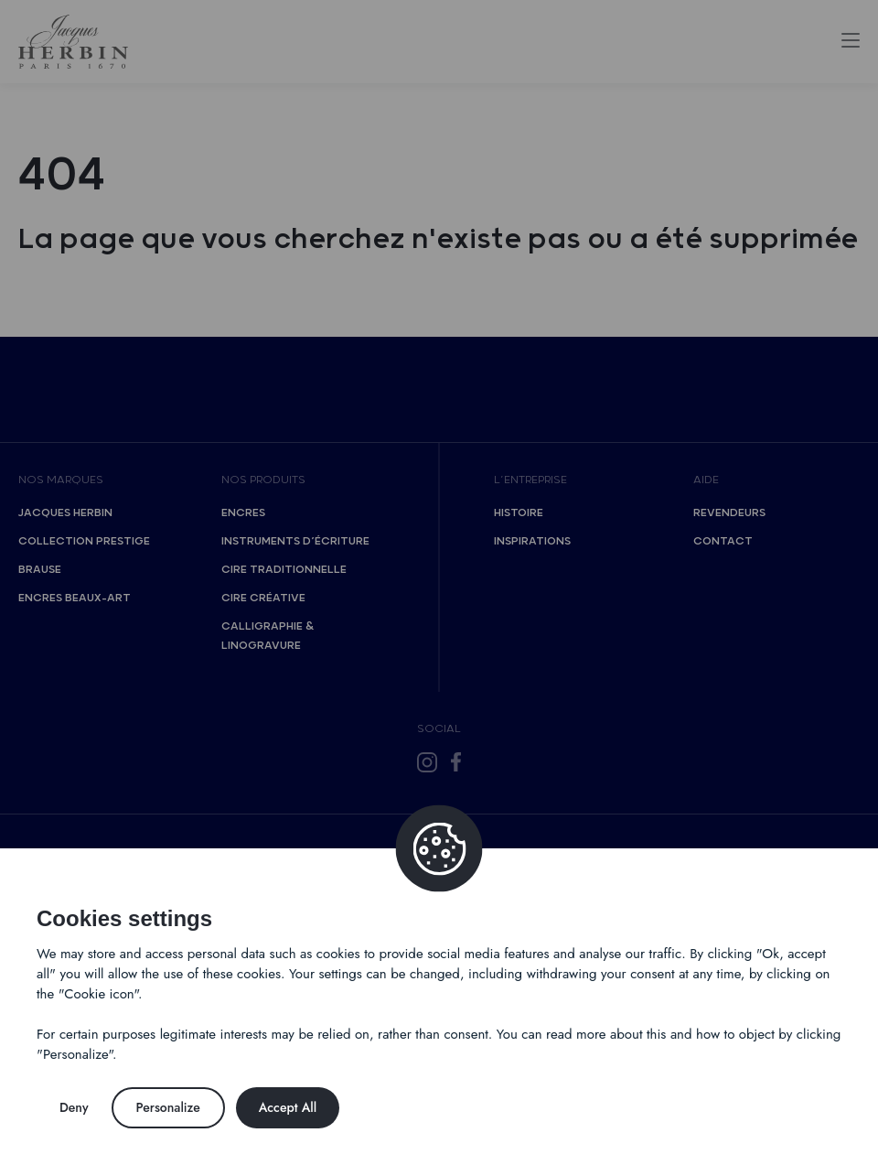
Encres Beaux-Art (74, 598)
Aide (706, 480)
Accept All (288, 1107)
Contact (723, 541)
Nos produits (263, 480)
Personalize (168, 1107)
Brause (39, 570)
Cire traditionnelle (284, 570)
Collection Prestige (84, 541)
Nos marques (60, 480)
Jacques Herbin (65, 513)
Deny (74, 1107)
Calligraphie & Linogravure (267, 636)
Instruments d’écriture (295, 541)
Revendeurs (729, 513)
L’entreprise (530, 480)
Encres (243, 513)
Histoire (518, 513)
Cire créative (263, 598)
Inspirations (532, 541)
